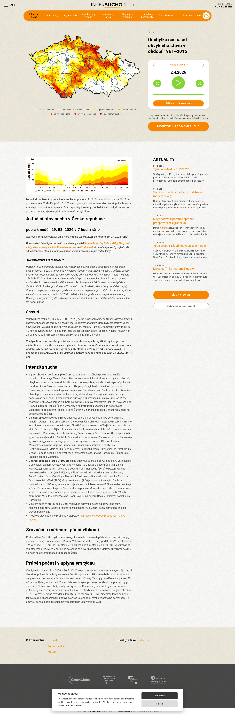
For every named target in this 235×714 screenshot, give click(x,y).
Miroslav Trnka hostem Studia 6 (173, 268)
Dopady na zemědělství (147, 15)
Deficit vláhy (52, 15)
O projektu (53, 640)
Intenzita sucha (34, 15)
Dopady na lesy (167, 15)
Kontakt (52, 652)
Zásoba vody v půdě (88, 15)
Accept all (159, 695)
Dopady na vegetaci (127, 15)
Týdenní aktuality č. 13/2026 (171, 169)
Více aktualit (181, 294)
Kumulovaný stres (108, 15)
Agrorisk (164, 228)
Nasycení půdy (69, 15)
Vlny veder (145, 640)
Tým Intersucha (56, 646)
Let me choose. (74, 705)
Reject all (159, 704)
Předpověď (86, 247)
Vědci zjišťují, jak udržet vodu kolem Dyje (179, 245)
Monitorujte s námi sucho (178, 126)
